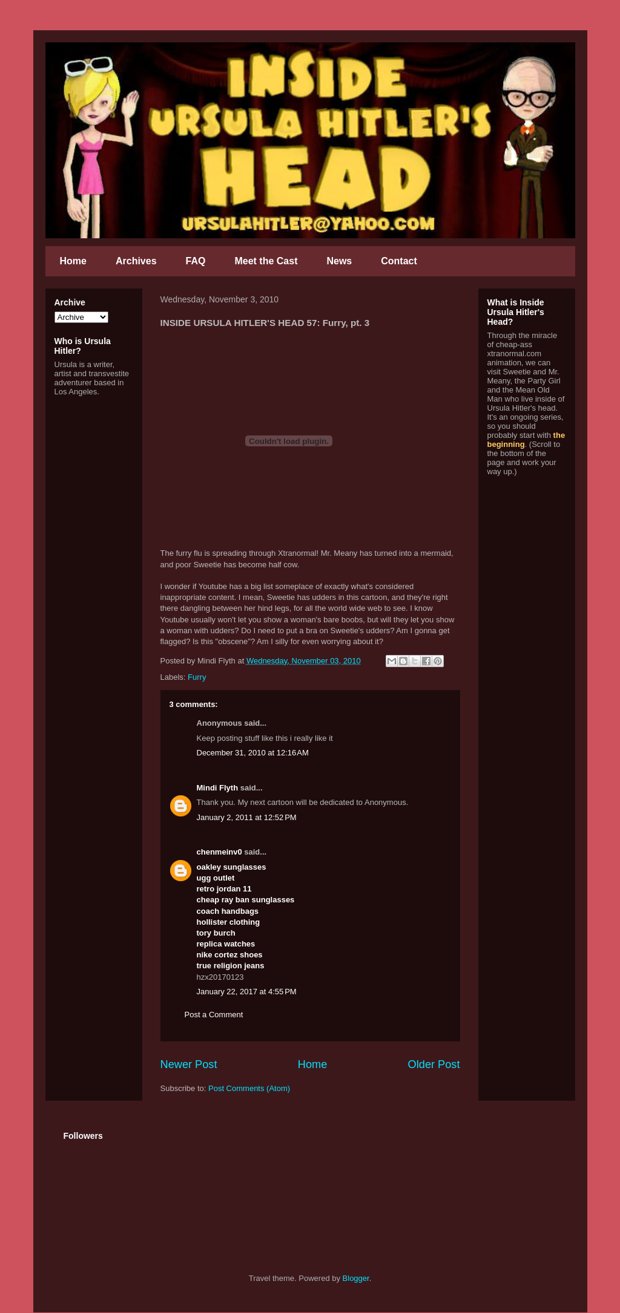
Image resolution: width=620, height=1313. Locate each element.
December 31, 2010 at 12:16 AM (253, 752)
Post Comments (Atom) (249, 1088)
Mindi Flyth (218, 787)
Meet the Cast (265, 261)
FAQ (196, 261)
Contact (399, 261)
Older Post (434, 1064)
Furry (197, 677)
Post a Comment (214, 1014)
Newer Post (188, 1064)
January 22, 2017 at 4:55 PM (247, 991)
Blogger (356, 1278)
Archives (136, 261)
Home (73, 261)
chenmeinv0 (219, 851)
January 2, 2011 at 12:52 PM (247, 817)
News (339, 261)
